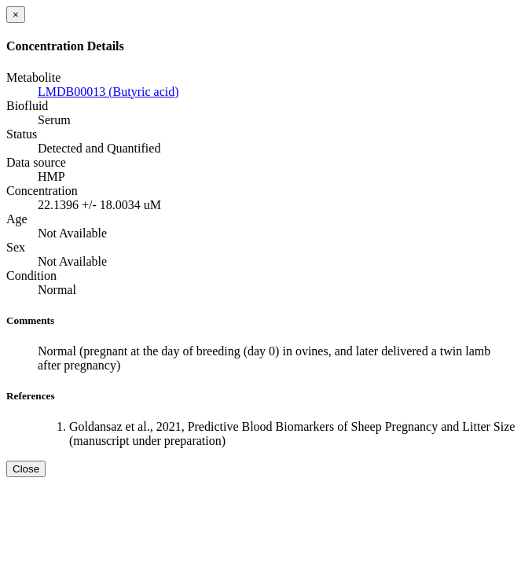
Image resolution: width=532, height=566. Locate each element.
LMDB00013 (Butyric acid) (108, 91)
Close (26, 469)
